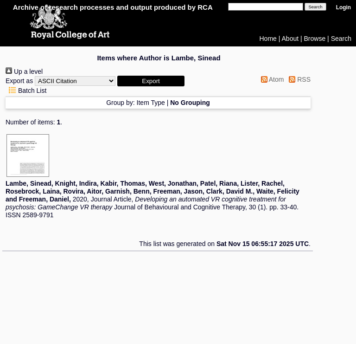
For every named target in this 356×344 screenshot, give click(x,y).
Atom (271, 79)
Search (341, 38)
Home (268, 38)
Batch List (26, 90)
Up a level (24, 71)
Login (343, 7)
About (290, 38)
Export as (19, 80)
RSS (298, 79)
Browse (315, 38)
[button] (150, 81)
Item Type (151, 102)
